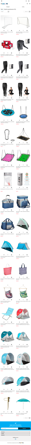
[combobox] (5, 11)
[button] (29, 1)
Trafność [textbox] (2, 11)
